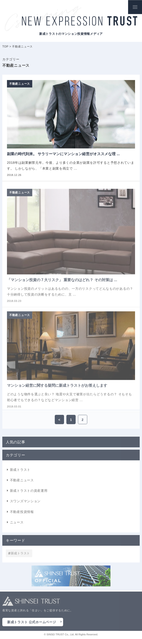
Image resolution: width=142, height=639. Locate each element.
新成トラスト (20, 471)
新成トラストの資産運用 (29, 492)
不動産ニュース (22, 482)
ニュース (17, 524)
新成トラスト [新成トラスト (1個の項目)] (20, 553)
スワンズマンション (25, 503)
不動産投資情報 (22, 513)
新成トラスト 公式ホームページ (31, 623)
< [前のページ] (59, 420)
